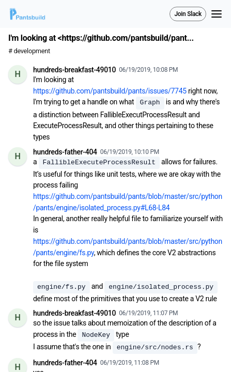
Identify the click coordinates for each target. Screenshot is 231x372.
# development (29, 51)
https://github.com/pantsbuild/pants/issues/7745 (110, 91)
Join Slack (188, 14)
